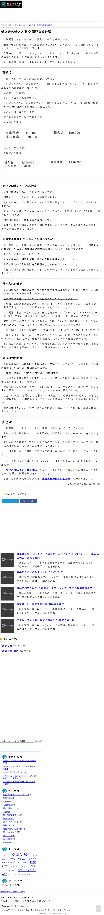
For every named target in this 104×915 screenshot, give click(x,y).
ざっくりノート (12, 874)
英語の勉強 (8, 819)
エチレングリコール (15, 866)
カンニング (23, 859)
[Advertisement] (49, 14)
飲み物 (6, 842)
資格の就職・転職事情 (12, 829)
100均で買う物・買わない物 (15, 772)
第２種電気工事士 (10, 815)
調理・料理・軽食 (10, 822)
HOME (15, 25)
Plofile (14, 906)
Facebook (28, 501)
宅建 (5, 802)
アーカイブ (7, 885)
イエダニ (17, 862)
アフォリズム (6, 855)
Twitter (21, 906)
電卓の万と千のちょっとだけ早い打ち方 (40, 572)
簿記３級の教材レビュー (56, 478)
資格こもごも (23, 25)
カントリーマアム (25, 874)
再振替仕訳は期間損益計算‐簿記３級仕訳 (40, 604)
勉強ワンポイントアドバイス (15, 795)
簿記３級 (40, 25)
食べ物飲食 (8, 839)
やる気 (4, 862)
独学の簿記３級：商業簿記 (21, 470)
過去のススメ (8, 832)
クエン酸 (20, 854)
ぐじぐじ (35, 855)
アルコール (25, 866)
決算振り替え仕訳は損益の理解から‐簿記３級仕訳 (45, 620)
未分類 (6, 812)
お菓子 (10, 862)
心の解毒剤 (8, 805)
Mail (27, 906)
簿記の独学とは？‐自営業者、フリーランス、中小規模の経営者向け (56, 588)
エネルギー (6, 859)
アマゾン (13, 859)
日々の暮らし (8, 808)
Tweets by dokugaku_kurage (12, 891)
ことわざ (33, 859)
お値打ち (26, 862)
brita (29, 855)
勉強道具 (7, 798)
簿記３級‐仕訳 (47, 25)
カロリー (13, 870)
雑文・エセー (8, 836)
